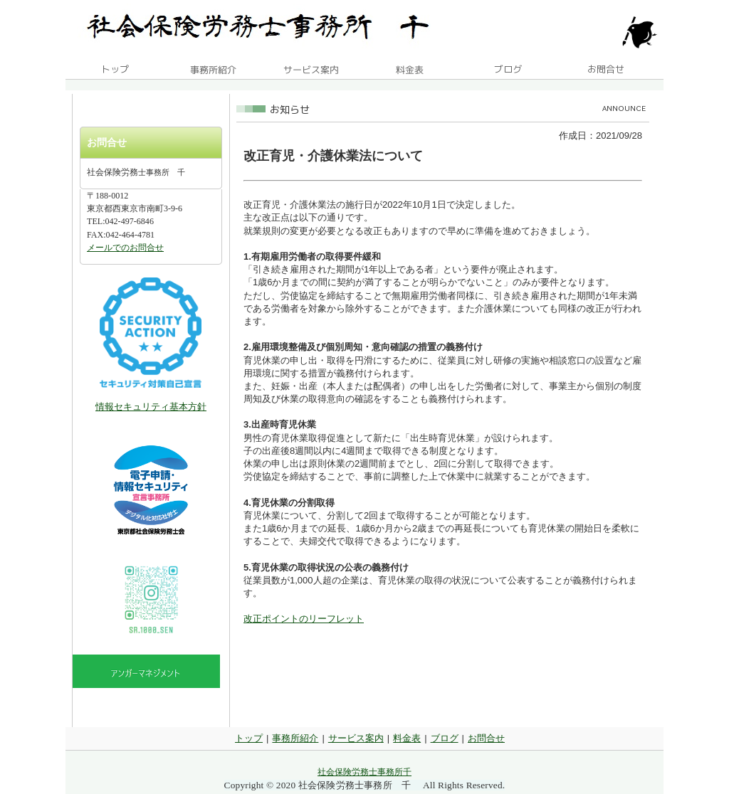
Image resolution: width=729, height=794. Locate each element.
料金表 (407, 738)
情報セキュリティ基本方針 (150, 406)
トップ (249, 738)
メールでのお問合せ (125, 248)
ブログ (444, 738)
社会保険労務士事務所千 (364, 772)
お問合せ (486, 738)
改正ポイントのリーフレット (303, 618)
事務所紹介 (295, 738)
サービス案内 (356, 738)
